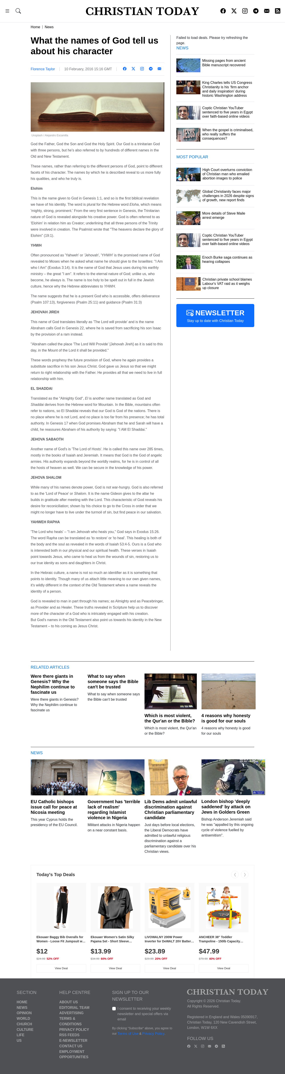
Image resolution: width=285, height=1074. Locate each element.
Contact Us (70, 1046)
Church (24, 1024)
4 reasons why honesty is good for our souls (226, 718)
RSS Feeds (69, 1035)
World (23, 1018)
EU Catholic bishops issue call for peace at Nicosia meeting (54, 807)
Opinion (24, 1013)
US (19, 1040)
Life (20, 1035)
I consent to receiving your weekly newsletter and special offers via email (144, 1014)
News (49, 27)
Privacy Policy (74, 1029)
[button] (7, 12)
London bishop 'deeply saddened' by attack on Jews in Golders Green (226, 807)
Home (35, 27)
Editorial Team (74, 1007)
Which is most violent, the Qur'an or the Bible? (170, 718)
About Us (68, 1002)
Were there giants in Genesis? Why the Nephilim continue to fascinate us (53, 684)
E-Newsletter (73, 1040)
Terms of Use (128, 1034)
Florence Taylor (43, 69)
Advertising (71, 1013)
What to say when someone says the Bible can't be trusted (113, 681)
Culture (25, 1029)
